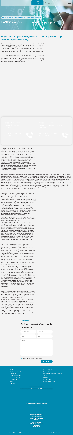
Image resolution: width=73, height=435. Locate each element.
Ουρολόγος (10, 202)
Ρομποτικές (13, 383)
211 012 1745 (36, 419)
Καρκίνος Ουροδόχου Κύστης (17, 371)
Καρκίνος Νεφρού (47, 370)
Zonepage (59, 432)
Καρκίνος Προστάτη (14, 370)
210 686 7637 (36, 426)
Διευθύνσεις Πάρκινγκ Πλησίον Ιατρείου (36, 403)
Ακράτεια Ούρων (47, 379)
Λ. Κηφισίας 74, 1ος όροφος (36, 418)
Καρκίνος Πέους (13, 373)
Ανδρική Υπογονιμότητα (49, 381)
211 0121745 (10, 135)
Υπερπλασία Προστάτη (15, 375)
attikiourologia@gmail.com (36, 414)
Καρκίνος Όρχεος (47, 371)
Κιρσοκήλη (46, 377)
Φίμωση (12, 381)
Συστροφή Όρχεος (14, 379)
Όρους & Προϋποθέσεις (36, 358)
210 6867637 (46, 135)
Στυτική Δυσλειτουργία (15, 377)
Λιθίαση (45, 375)
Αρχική (4, 17)
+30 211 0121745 (50, 3)
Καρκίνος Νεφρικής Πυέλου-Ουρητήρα (52, 373)
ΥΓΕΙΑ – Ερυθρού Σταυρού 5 (36, 423)
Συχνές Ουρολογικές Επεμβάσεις (15, 17)
